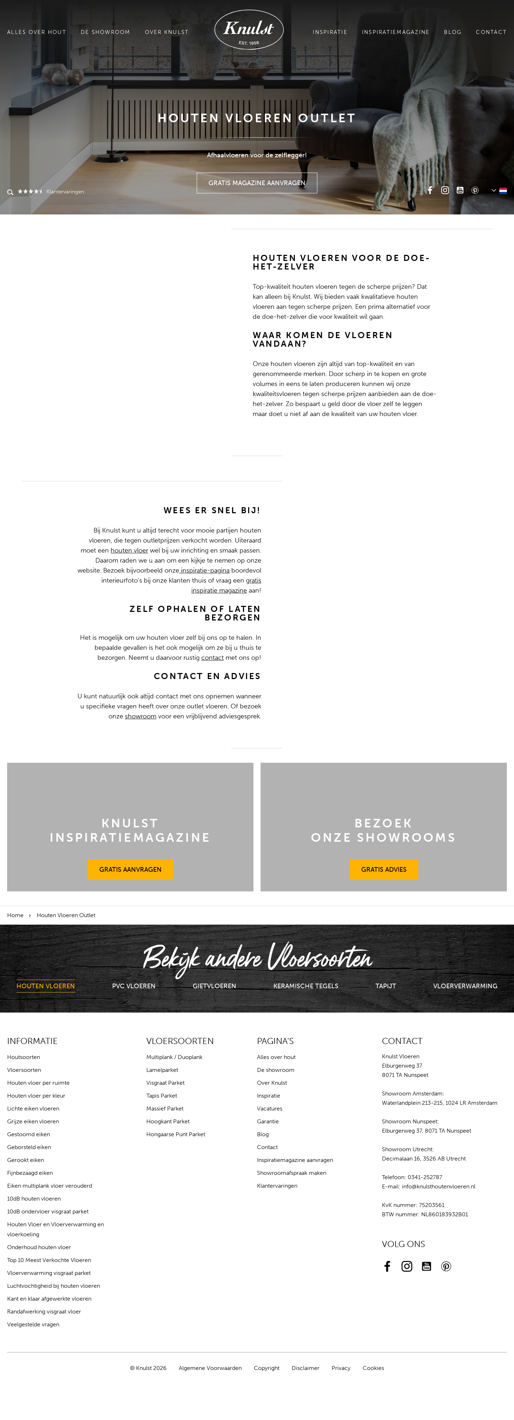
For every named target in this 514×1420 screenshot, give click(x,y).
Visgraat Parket (165, 1082)
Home (15, 915)
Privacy (341, 1368)
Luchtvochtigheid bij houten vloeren (53, 1285)
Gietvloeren (214, 986)
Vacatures (269, 1108)
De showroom (106, 32)
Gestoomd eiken (28, 1134)
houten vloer (129, 550)
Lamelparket (162, 1070)
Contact (491, 32)
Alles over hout (36, 32)
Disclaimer (305, 1368)
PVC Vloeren (134, 986)
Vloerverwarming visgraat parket (49, 1273)
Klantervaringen (50, 191)
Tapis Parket (161, 1095)
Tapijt (386, 986)
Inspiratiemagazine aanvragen (295, 1160)
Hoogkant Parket (168, 1121)
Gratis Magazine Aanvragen (257, 180)
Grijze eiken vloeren (33, 1121)
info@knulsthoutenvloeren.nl (438, 1186)
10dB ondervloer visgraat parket (48, 1211)
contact (212, 658)
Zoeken (10, 193)
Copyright (266, 1368)
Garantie (268, 1121)
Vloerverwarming (465, 986)
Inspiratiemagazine (396, 32)
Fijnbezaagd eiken (30, 1172)
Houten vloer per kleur (36, 1095)
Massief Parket (164, 1108)
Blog (453, 32)
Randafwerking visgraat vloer (44, 1311)
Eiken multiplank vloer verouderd (49, 1185)
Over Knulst (167, 32)
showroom (140, 716)
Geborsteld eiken (29, 1147)
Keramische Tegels (305, 986)
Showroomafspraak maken (291, 1172)
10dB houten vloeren (34, 1198)
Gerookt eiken (25, 1160)
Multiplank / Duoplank (174, 1057)
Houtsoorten (23, 1057)
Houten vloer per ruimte (38, 1082)
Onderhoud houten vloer (39, 1247)
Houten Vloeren (45, 986)
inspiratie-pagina (204, 570)
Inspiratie (330, 32)
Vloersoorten (24, 1070)
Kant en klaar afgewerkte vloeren (49, 1298)
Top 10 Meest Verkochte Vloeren (49, 1260)
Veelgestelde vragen (33, 1324)
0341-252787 (425, 1177)
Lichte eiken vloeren (33, 1108)
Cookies (373, 1368)
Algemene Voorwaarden (210, 1368)
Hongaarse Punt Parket (175, 1134)
